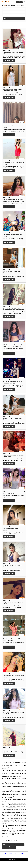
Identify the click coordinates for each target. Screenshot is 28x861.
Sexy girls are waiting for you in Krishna (13, 199)
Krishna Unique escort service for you (13, 749)
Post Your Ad (20, 1)
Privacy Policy (11, 853)
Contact (5, 853)
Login (25, 1)
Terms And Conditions (19, 853)
